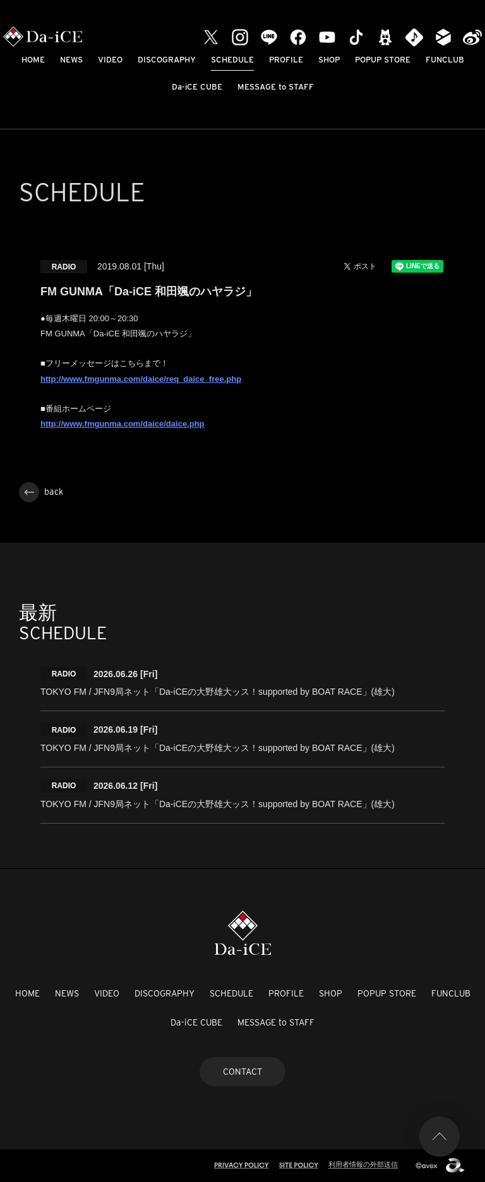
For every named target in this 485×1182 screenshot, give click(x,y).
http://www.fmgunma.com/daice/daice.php (122, 423)
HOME (33, 59)
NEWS (71, 59)
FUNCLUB (445, 59)
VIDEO (110, 59)
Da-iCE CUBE (197, 87)
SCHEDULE (232, 59)
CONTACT (242, 1072)
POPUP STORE (382, 59)
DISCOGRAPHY (167, 59)
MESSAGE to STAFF (275, 87)
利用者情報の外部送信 (363, 1164)
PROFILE (286, 59)
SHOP (329, 59)
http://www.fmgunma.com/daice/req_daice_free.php (140, 379)
